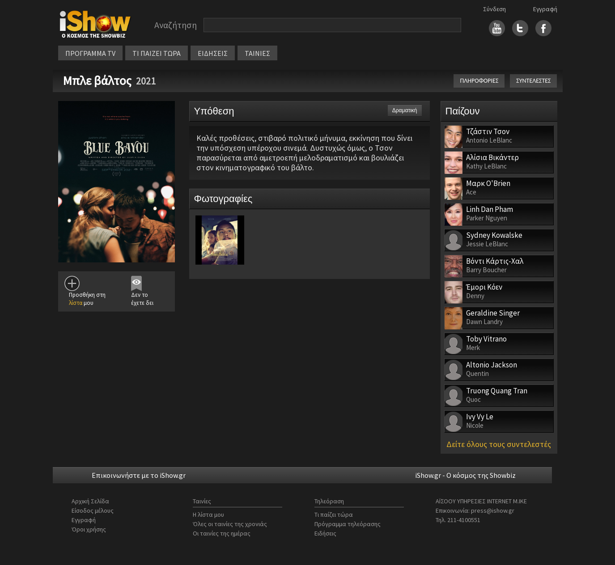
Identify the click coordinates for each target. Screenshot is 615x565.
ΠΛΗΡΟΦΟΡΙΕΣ (479, 80)
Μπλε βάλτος (97, 80)
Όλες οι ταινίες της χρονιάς (230, 524)
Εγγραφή (545, 9)
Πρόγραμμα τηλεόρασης (347, 524)
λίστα (75, 303)
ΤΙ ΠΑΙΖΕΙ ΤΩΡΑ (156, 53)
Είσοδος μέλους (93, 510)
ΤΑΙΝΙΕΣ (257, 53)
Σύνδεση (494, 9)
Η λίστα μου (208, 514)
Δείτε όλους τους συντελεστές (498, 444)
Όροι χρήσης (89, 529)
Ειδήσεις (325, 533)
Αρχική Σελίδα (90, 501)
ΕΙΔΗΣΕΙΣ (213, 53)
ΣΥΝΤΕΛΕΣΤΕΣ (533, 80)
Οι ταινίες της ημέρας (221, 533)
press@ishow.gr (492, 510)
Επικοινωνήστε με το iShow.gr (139, 475)
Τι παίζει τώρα (333, 514)
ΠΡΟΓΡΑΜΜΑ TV (90, 53)
